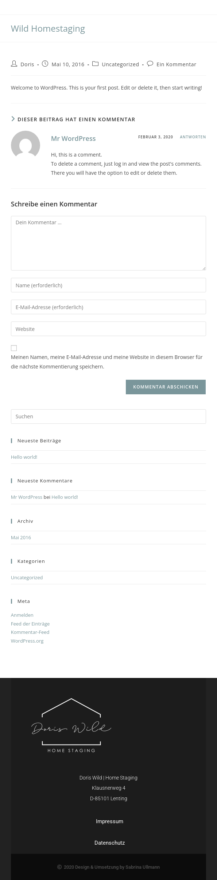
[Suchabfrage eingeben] (108, 416)
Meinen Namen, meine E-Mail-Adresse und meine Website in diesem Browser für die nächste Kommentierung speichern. (107, 362)
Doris (27, 64)
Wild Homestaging (48, 28)
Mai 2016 (21, 537)
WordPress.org (27, 641)
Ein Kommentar (176, 64)
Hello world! (24, 457)
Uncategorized (120, 64)
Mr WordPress (73, 138)
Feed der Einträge (30, 623)
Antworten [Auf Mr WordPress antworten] (193, 136)
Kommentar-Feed (30, 632)
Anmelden (22, 615)
